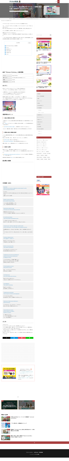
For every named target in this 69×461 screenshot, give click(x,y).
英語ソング (40, 130)
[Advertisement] (18, 62)
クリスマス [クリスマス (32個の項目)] (45, 143)
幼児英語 (39, 123)
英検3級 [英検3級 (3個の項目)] (38, 158)
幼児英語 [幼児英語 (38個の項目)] (43, 154)
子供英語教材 (40, 107)
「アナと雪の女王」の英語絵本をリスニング (19, 423)
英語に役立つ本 (40, 121)
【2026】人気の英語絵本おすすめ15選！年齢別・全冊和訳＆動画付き (43, 75)
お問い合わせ (36, 452)
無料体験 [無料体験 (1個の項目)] (45, 156)
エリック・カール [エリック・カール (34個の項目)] (40, 143)
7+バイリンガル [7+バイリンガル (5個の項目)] (46, 139)
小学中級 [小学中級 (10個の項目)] (45, 152)
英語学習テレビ (40, 114)
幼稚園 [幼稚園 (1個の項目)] (46, 154)
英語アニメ (40, 132)
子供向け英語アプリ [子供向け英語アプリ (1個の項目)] (40, 152)
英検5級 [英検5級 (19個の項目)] (46, 158)
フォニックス (40, 100)
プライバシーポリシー (29, 452)
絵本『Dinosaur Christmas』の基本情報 (11, 45)
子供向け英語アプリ (40, 105)
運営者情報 (41, 452)
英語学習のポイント (8, 49)
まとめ (6, 54)
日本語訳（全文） (8, 52)
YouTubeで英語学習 (41, 128)
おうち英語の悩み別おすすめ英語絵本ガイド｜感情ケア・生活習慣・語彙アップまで (43, 87)
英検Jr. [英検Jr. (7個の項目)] (49, 158)
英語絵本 (22, 11)
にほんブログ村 (38, 180)
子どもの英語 (37, 454)
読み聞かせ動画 (8, 50)
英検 (38, 98)
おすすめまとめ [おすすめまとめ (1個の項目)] (44, 141)
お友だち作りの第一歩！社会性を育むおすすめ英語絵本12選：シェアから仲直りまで (43, 63)
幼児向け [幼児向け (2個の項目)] (39, 154)
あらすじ (7, 47)
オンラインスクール (40, 116)
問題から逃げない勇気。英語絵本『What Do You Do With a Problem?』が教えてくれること (21, 436)
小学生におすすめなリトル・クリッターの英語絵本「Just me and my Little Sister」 (22, 417)
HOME (11, 18)
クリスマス (25, 11)
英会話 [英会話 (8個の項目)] (49, 156)
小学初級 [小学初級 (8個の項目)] (49, 152)
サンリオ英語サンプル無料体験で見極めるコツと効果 (43, 50)
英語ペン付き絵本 (41, 112)
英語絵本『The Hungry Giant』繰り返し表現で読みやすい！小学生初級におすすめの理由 (23, 430)
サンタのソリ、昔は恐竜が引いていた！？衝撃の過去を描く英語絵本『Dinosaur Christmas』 (28, 18)
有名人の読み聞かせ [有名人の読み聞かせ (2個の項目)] (40, 156)
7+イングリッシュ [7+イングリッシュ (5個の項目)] (40, 139)
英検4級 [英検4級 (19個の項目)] (42, 158)
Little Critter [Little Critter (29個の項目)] (39, 141)
